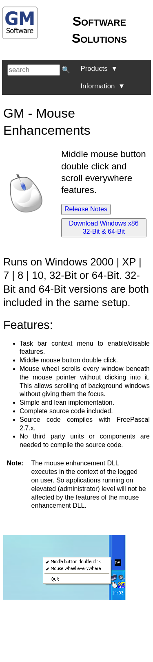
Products (99, 68)
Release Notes (85, 209)
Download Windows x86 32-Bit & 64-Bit (104, 227)
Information (102, 86)
